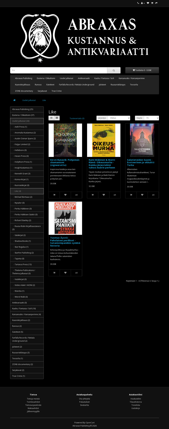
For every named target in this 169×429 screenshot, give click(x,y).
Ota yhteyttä (84, 398)
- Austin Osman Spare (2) (24, 138)
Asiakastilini (136, 398)
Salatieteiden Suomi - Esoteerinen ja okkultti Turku (140, 162)
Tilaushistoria (136, 402)
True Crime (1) (18, 376)
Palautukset (84, 402)
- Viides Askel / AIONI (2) (23, 285)
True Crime (57, 91)
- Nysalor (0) (18, 202)
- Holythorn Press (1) (22, 162)
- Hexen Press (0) (20, 156)
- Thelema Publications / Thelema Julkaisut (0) (23, 272)
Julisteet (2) (17, 346)
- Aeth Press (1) (19, 126)
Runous (38, 84)
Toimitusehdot (33, 402)
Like (44, 100)
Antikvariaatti (84, 78)
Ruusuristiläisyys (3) (20, 352)
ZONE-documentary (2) (22, 364)
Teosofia (134, 84)
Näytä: (139, 118)
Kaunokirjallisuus (22, 84)
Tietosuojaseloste (33, 405)
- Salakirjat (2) (19, 235)
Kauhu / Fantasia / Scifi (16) (24, 308)
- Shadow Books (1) (21, 241)
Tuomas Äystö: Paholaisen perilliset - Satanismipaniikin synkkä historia (65, 241)
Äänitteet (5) (17, 332)
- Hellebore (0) (19, 150)
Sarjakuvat (42, 91)
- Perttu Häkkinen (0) (22, 208)
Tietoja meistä (33, 398)
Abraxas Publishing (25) (22, 109)
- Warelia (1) (18, 291)
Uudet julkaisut (66, 78)
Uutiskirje (135, 408)
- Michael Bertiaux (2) (22, 197)
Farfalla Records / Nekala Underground (76, 84)
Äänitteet (50, 84)
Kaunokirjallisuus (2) (21, 320)
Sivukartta (84, 405)
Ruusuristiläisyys (118, 84)
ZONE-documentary (24, 91)
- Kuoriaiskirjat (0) (20, 185)
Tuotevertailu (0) (77, 118)
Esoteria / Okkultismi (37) (23, 115)
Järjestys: (102, 118)
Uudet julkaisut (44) (20, 121)
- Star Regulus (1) (20, 247)
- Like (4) (16, 191)
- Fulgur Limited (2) (21, 144)
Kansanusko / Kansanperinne (132, 78)
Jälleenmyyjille (33, 411)
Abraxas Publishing (23, 78)
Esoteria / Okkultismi (46, 78)
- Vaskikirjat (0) (19, 279)
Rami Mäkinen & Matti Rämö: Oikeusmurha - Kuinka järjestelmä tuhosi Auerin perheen (102, 163)
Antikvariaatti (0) (19, 302)
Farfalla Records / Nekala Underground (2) (23, 339)
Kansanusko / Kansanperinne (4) (26, 314)
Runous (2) (17, 326)
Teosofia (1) (17, 358)
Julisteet (102, 84)
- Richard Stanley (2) (21, 220)
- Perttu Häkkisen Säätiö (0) (24, 214)
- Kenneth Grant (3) (21, 173)
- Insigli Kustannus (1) (22, 167)
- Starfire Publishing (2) (23, 252)
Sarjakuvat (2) (18, 370)
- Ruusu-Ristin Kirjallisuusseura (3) (26, 228)
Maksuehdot (33, 408)
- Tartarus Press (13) (22, 264)
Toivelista (135, 405)
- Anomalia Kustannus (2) (24, 132)
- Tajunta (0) (18, 258)
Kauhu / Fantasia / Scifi (104, 78)
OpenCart (90, 422)
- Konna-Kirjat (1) (20, 179)
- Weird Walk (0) (20, 296)
